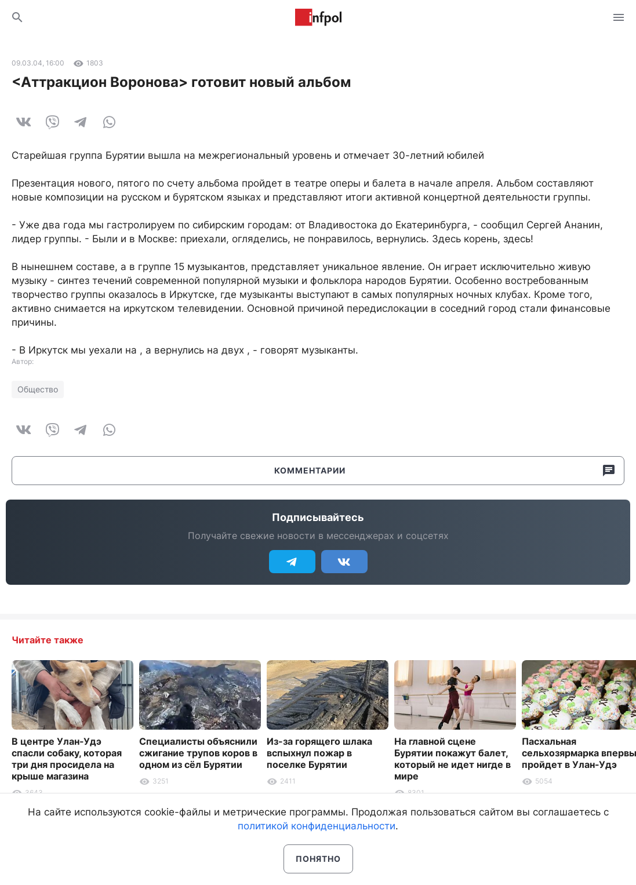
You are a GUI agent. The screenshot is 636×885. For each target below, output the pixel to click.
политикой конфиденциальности (316, 826)
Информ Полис (318, 17)
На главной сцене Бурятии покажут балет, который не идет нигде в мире (452, 758)
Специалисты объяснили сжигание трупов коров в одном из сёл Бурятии (198, 752)
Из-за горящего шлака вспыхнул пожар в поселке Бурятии (319, 752)
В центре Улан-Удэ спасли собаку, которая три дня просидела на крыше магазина (67, 758)
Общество (37, 389)
